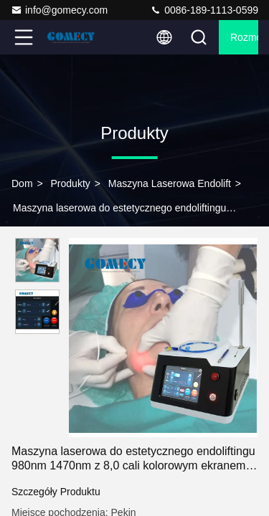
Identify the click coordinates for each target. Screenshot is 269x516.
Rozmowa (244, 37)
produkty (70, 183)
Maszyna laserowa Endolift (169, 183)
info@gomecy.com (59, 10)
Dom (22, 183)
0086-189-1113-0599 (204, 10)
